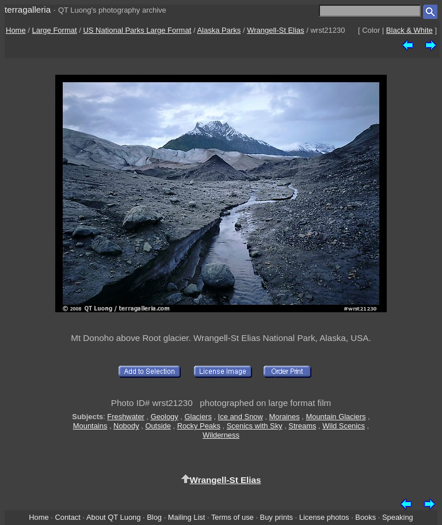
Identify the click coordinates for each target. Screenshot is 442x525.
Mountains (90, 425)
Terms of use (232, 517)
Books (365, 517)
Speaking (397, 517)
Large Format (54, 30)
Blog (154, 517)
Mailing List (186, 517)
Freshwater (125, 416)
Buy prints (276, 517)
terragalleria (28, 9)
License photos (324, 517)
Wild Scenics (343, 425)
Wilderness (221, 435)
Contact (67, 517)
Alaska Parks (219, 30)
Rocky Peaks (198, 425)
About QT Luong (113, 517)
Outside (157, 425)
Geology (164, 416)
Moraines (284, 416)
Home (16, 30)
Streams (302, 425)
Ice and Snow (240, 416)
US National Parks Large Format (137, 30)
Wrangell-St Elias (275, 30)
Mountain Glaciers (335, 416)
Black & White (409, 30)
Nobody (126, 425)
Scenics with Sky (255, 425)
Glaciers (198, 416)
